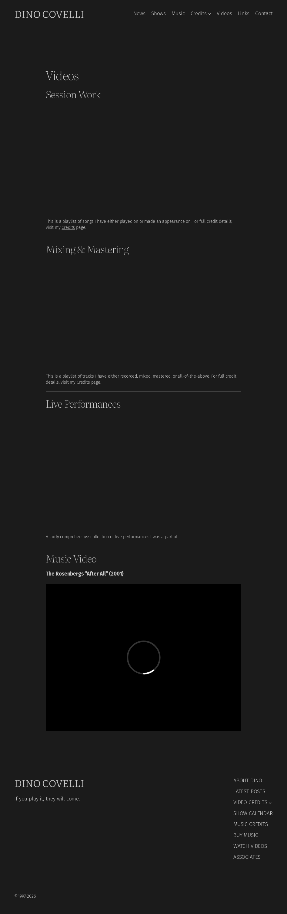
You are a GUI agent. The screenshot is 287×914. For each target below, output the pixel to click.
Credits (68, 227)
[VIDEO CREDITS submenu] (270, 802)
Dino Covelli (49, 13)
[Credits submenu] (209, 13)
